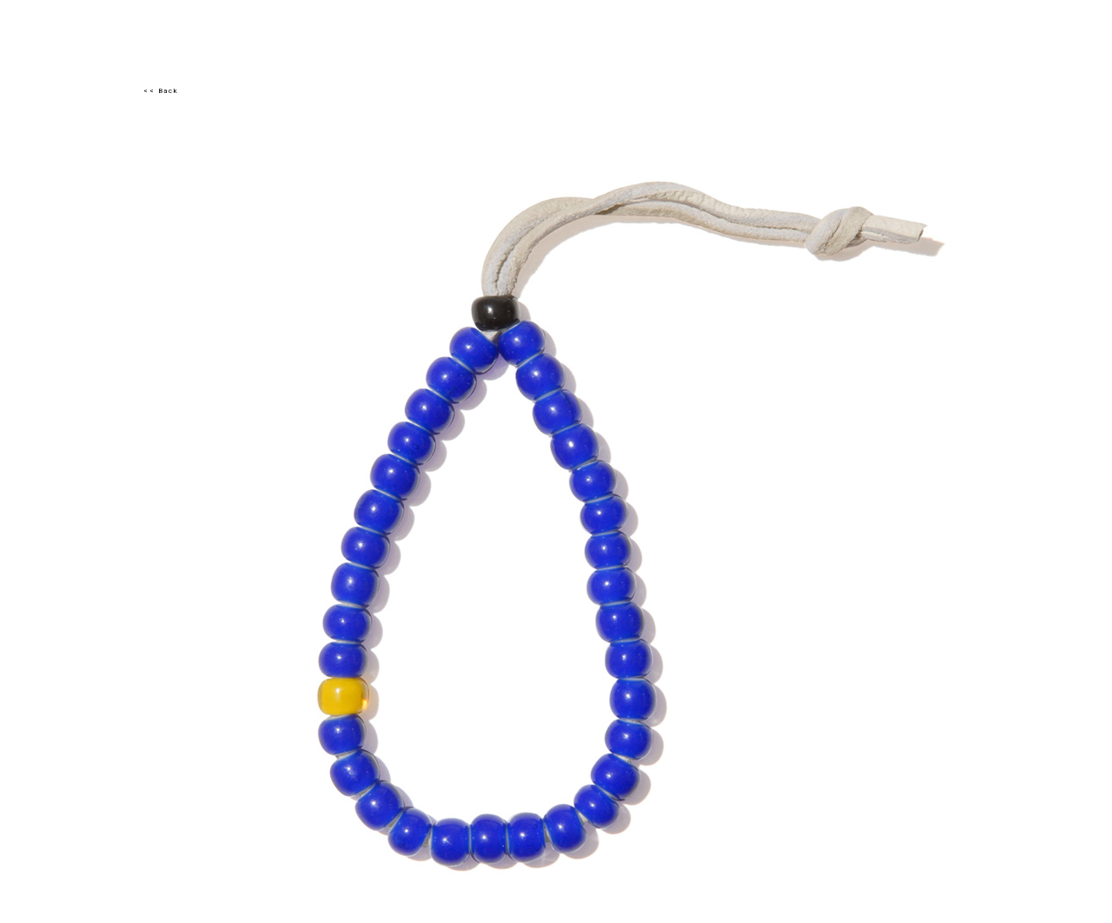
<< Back (160, 91)
